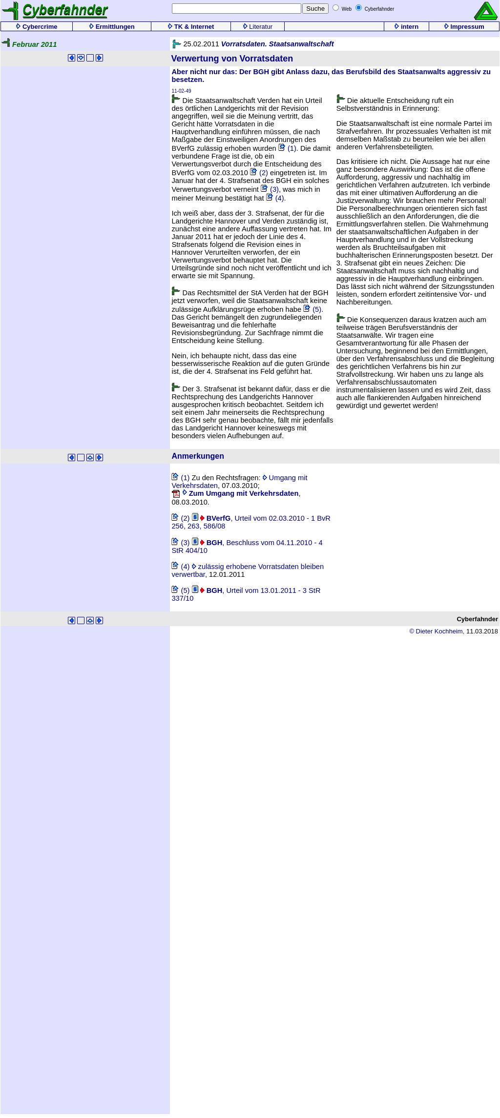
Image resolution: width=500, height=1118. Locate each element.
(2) (259, 173)
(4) (275, 198)
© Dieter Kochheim (435, 631)
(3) (270, 189)
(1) (287, 148)
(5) (312, 309)
